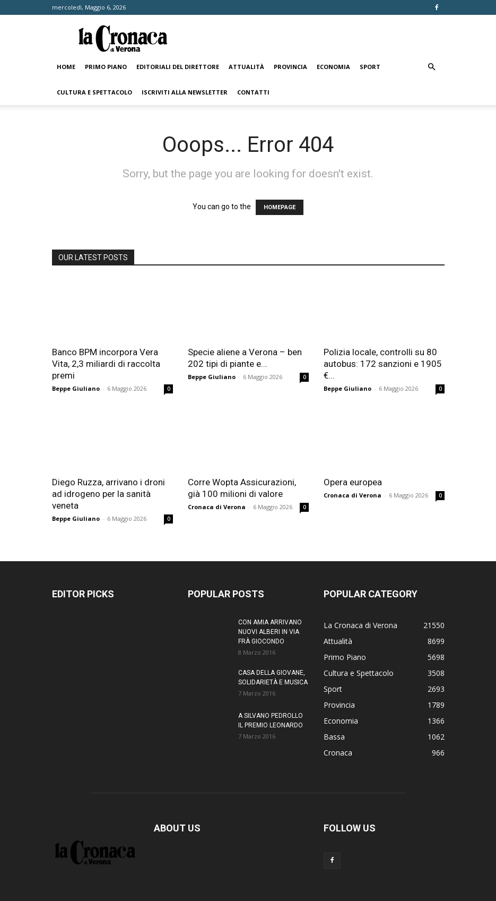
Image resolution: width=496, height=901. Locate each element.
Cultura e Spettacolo (94, 92)
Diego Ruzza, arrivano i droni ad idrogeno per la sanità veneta (108, 494)
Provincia (290, 67)
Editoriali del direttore (177, 67)
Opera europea (353, 482)
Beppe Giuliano (76, 388)
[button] (432, 67)
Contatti (253, 92)
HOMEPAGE (279, 207)
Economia (333, 67)
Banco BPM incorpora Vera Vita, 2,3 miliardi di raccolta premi (106, 364)
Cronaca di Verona (217, 507)
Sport (370, 67)
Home (66, 67)
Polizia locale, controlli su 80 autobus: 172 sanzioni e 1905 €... (383, 364)
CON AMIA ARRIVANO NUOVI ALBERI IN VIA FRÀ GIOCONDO (270, 632)
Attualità (246, 67)
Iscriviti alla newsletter (185, 92)
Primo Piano (106, 67)
